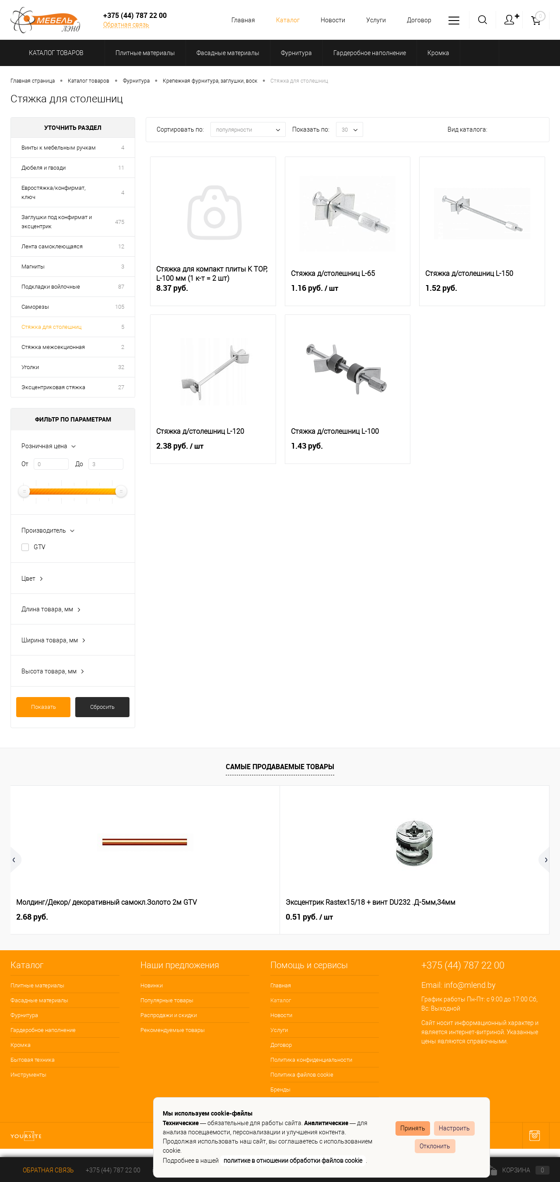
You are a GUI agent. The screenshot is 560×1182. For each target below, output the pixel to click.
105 (119, 306)
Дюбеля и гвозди (43, 167)
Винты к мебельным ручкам (58, 147)
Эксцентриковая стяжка (53, 387)
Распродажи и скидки (168, 1015)
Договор (418, 20)
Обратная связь (126, 24)
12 (121, 246)
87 (121, 286)
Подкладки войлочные (50, 286)
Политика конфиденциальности (311, 1059)
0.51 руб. (174, 917)
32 (121, 367)
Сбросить (102, 707)
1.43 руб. (348, 450)
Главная (236, 20)
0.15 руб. (309, 917)
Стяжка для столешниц (51, 327)
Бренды (280, 1089)
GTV (40, 547)
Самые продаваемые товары (280, 766)
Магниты (33, 266)
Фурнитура (24, 1015)
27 (121, 387)
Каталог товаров (54, 53)
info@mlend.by (470, 985)
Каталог (282, 20)
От (24, 463)
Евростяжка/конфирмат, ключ (53, 192)
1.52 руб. (482, 292)
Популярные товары (166, 1000)
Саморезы (35, 306)
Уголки (30, 367)
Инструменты (28, 1074)
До (79, 463)
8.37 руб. (213, 292)
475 (119, 222)
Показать (43, 707)
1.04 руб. (444, 917)
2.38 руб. (213, 450)
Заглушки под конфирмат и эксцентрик (56, 222)
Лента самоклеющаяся (52, 246)
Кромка (20, 1045)
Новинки (151, 985)
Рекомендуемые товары (172, 1030)
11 (121, 167)
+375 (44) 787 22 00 (113, 1170)
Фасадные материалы (39, 1000)
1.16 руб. (348, 293)
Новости (329, 20)
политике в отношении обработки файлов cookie (293, 1160)
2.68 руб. (32, 916)
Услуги (373, 20)
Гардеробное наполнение (43, 1030)
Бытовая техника (32, 1059)
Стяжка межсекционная (53, 347)
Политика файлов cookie (301, 1074)
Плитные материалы (37, 985)
